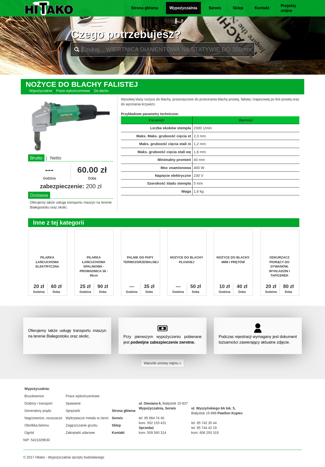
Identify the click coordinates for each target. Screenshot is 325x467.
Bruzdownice (34, 396)
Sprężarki (73, 411)
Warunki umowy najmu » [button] (162, 363)
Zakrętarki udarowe (80, 433)
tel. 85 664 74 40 (151, 418)
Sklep (238, 8)
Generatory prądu (37, 411)
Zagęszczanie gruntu (82, 425)
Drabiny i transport (38, 403)
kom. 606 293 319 (205, 433)
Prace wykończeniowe (73, 91)
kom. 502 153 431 (152, 423)
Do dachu (101, 91)
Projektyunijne (288, 8)
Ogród (29, 433)
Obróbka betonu (36, 425)
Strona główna (144, 8)
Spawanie (73, 403)
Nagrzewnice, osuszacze (43, 418)
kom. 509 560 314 (152, 433)
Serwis (215, 8)
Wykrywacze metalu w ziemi (87, 418)
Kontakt (262, 8)
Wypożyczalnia (183, 8)
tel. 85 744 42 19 (204, 428)
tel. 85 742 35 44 (204, 423)
